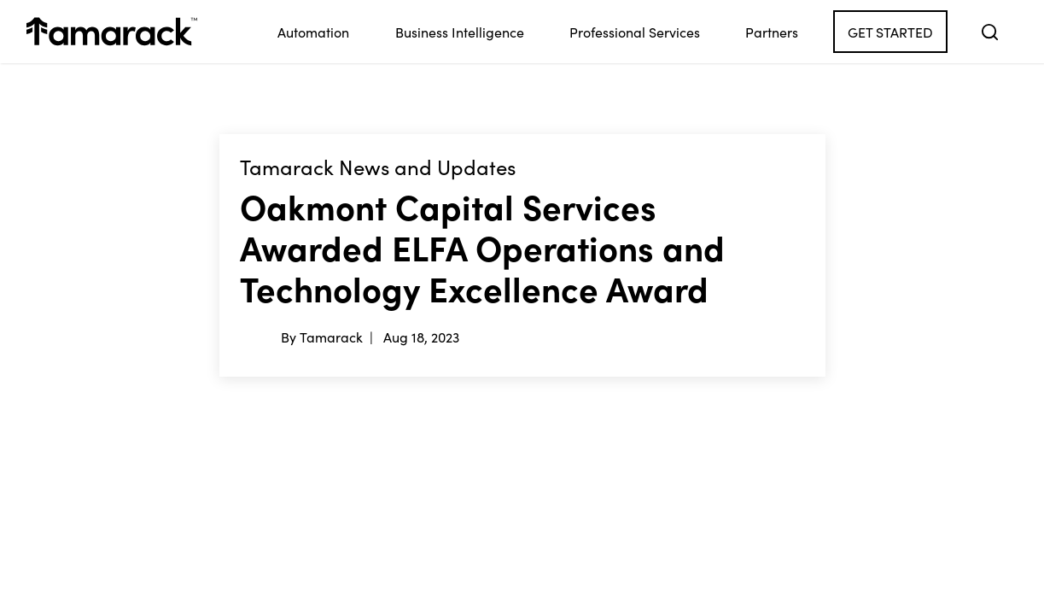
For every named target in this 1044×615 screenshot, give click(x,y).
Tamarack (331, 336)
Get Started (890, 31)
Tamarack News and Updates (378, 167)
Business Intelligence (459, 31)
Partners (771, 31)
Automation (313, 31)
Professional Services (634, 31)
